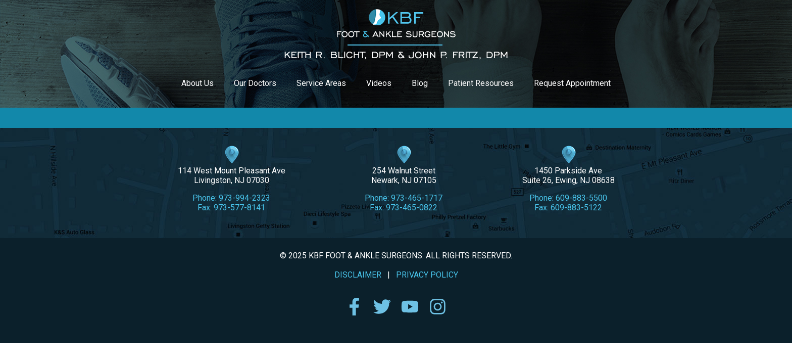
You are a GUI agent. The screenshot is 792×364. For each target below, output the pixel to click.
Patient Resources (481, 83)
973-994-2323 (244, 198)
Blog (420, 83)
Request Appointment (572, 83)
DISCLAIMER (357, 275)
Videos (378, 83)
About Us (197, 83)
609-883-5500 (581, 198)
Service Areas (321, 83)
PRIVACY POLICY (427, 275)
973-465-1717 (416, 198)
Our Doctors (255, 83)
